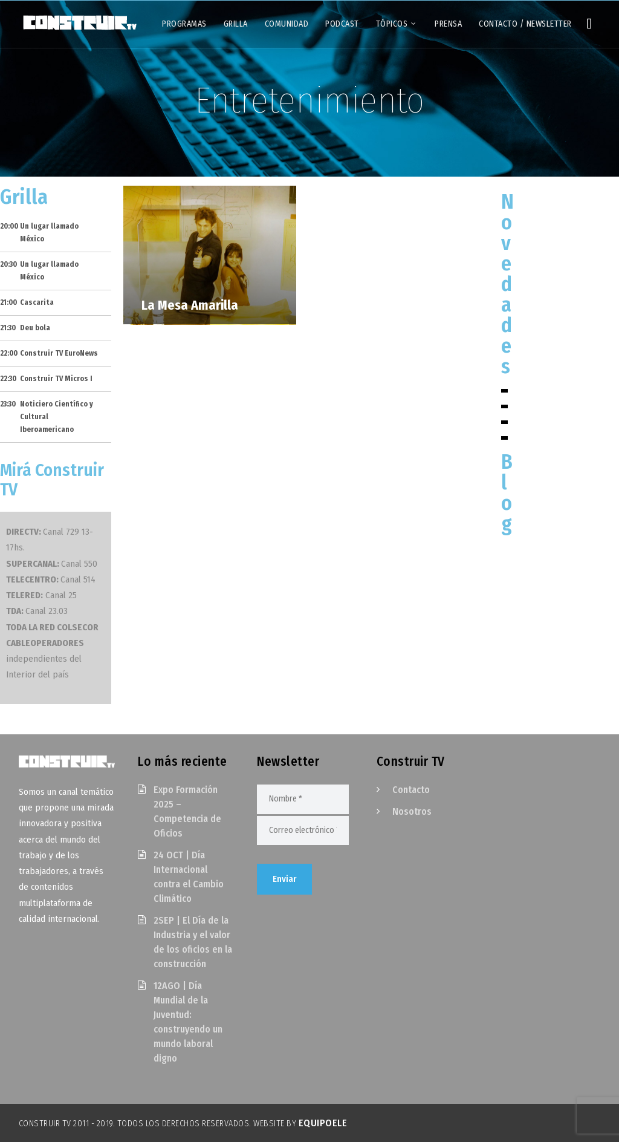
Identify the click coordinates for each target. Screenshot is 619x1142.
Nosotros (412, 811)
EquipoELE (323, 1123)
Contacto (411, 789)
